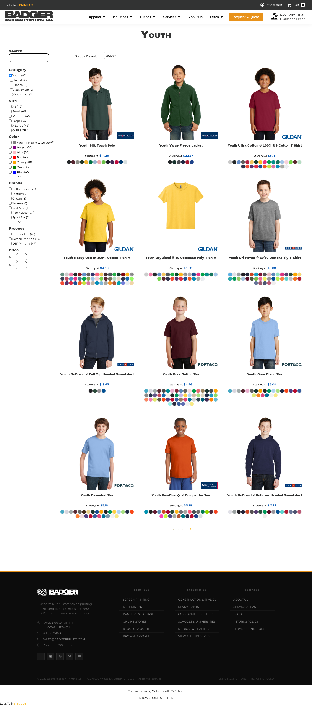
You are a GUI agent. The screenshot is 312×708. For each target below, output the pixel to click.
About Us (240, 599)
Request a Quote (136, 629)
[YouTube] (79, 656)
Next (189, 529)
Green (21, 167)
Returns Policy (245, 621)
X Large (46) (20, 125)
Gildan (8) (19, 198)
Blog (237, 614)
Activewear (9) (23, 89)
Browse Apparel (136, 636)
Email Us (26, 5)
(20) (22, 147)
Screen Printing (136, 599)
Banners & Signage (138, 614)
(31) (21, 167)
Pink (20, 152)
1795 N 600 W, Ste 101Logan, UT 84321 (55, 625)
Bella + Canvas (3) (24, 189)
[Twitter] (69, 656)
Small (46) (19, 111)
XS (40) (17, 106)
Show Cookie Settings (156, 698)
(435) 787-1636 (49, 633)
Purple (21, 147)
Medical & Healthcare (196, 629)
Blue (20, 172)
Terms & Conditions (249, 629)
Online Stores (134, 621)
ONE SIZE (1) (20, 130)
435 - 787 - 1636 (293, 15)
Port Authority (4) (24, 212)
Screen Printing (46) (26, 238)
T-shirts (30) (21, 80)
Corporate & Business (196, 614)
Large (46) (19, 121)
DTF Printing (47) (24, 243)
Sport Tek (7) (20, 217)
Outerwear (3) (22, 94)
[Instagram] (50, 656)
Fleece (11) (20, 85)
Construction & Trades (197, 599)
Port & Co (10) (21, 208)
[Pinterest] (60, 656)
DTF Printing (133, 606)
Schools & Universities (197, 621)
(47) (33, 142)
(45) (20, 172)
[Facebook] (41, 656)
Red (20, 157)
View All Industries (194, 636)
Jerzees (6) (19, 203)
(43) (20, 157)
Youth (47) (19, 75)
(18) (22, 162)
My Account (270, 5)
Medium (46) (21, 116)
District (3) (19, 193)
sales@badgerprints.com (61, 639)
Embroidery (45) (23, 234)
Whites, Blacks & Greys (33, 142)
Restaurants (188, 606)
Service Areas (244, 606)
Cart (299, 5)
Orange (22, 162)
